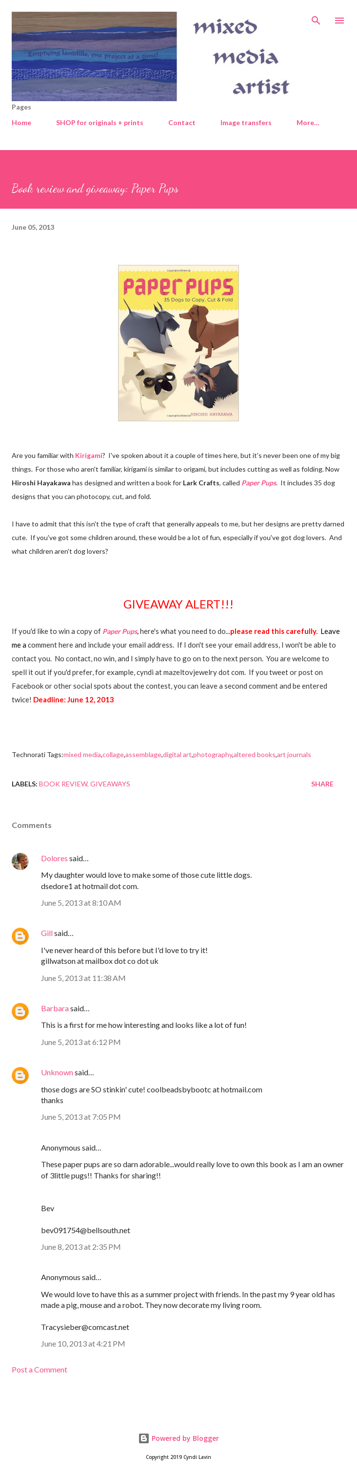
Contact (182, 122)
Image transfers (246, 122)
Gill (47, 932)
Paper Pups (258, 482)
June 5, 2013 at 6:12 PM (81, 1041)
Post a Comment (39, 1369)
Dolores (54, 858)
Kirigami (88, 455)
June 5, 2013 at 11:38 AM (83, 977)
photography (212, 754)
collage (113, 754)
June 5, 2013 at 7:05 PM (81, 1116)
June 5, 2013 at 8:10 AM (81, 902)
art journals (294, 754)
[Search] (316, 17)
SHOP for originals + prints (99, 122)
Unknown (57, 1072)
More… (308, 122)
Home (21, 122)
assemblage (143, 754)
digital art (177, 754)
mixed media (82, 754)
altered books (255, 754)
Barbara (55, 1008)
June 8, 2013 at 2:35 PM (81, 1246)
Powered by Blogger (178, 1438)
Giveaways (110, 784)
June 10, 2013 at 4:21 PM (83, 1343)
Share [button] (322, 784)
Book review (63, 784)
